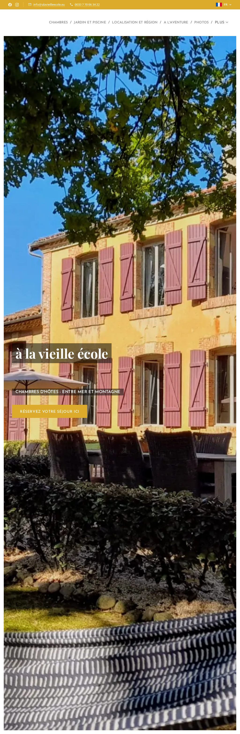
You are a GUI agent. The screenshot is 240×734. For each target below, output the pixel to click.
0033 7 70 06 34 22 (87, 4)
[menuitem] (41, 23)
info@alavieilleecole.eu (49, 4)
